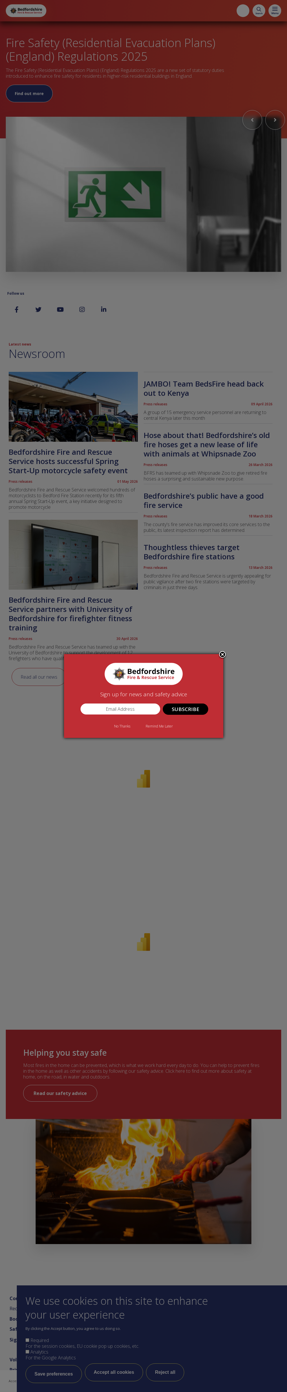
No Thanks (122, 726)
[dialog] (143, 696)
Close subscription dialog (222, 655)
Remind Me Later (159, 726)
